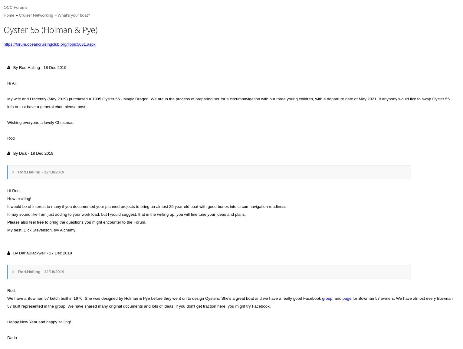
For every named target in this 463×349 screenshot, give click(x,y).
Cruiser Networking (36, 15)
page (347, 298)
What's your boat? (74, 15)
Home (9, 15)
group (327, 298)
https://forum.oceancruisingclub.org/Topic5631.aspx (50, 44)
